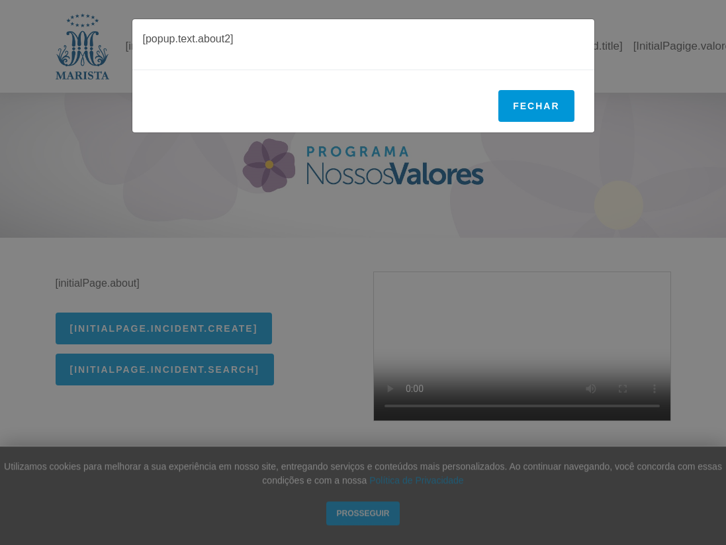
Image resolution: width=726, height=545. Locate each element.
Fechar (536, 106)
